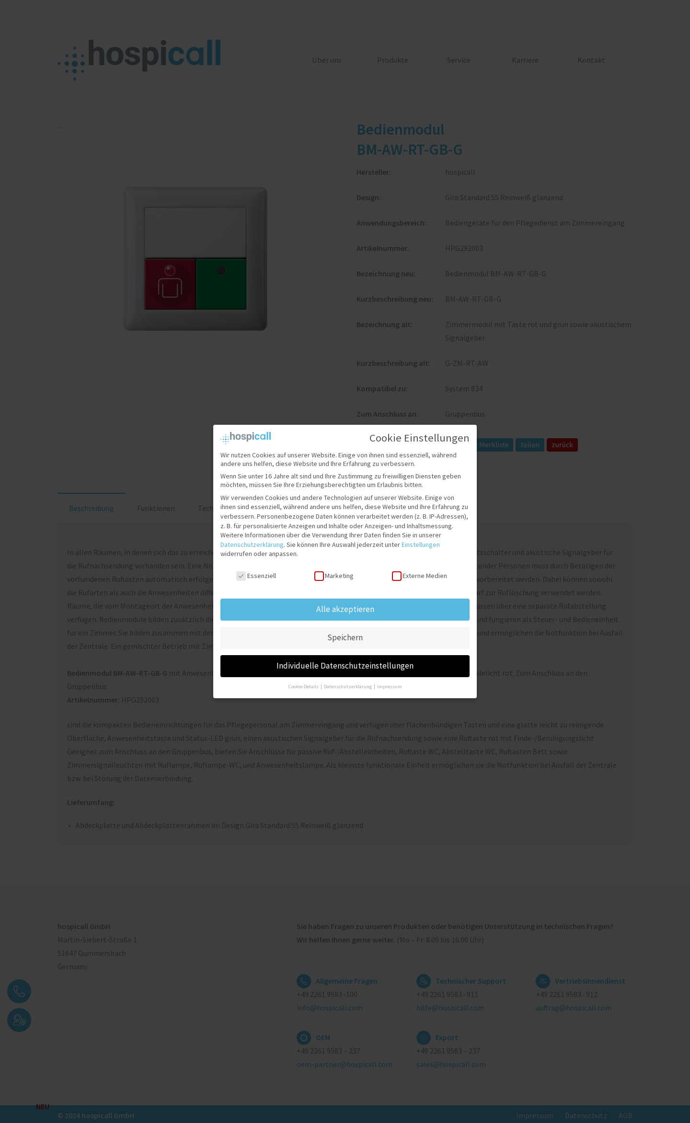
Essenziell (256, 572)
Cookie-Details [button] (304, 683)
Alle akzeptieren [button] (345, 605)
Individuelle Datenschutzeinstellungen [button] (345, 662)
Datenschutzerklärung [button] (348, 683)
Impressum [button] (389, 683)
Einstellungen (421, 540)
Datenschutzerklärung (252, 540)
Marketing (334, 572)
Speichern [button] (345, 633)
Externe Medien (419, 572)
